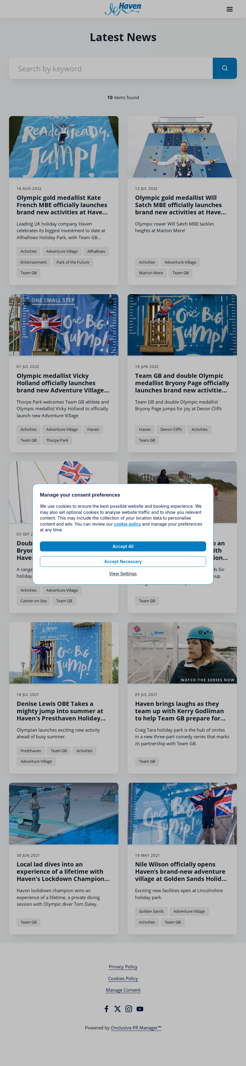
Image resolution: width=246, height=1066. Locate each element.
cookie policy (127, 538)
